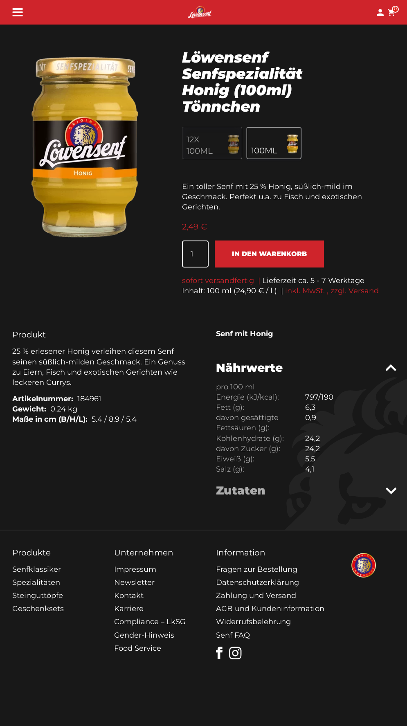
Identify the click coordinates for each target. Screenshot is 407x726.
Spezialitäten (36, 582)
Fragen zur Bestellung (256, 569)
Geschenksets (38, 608)
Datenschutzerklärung (257, 582)
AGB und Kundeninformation (270, 608)
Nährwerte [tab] (249, 368)
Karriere (129, 608)
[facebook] (219, 653)
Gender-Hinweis (144, 635)
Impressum (135, 569)
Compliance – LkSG (150, 621)
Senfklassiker (36, 569)
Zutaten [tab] (240, 490)
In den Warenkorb (269, 254)
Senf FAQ (233, 635)
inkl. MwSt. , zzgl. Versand (332, 290)
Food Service (137, 648)
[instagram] (235, 653)
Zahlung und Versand (256, 595)
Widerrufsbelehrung (253, 621)
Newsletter (134, 582)
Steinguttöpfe (37, 595)
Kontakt (129, 595)
